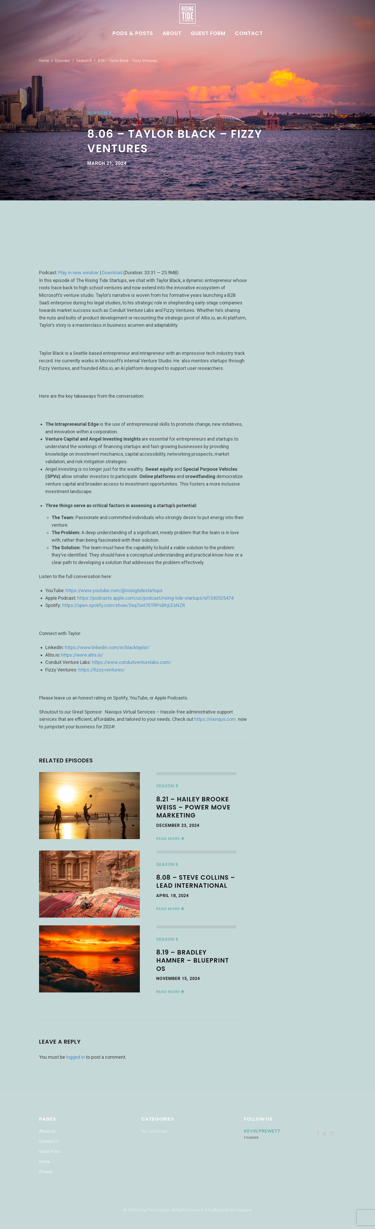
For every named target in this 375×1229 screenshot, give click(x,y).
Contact (249, 34)
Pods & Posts (133, 34)
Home (44, 60)
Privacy (46, 1171)
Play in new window (78, 272)
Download (112, 272)
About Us (47, 1131)
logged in (75, 1057)
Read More (170, 838)
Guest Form (208, 34)
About (172, 34)
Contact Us (49, 1141)
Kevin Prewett (262, 1131)
